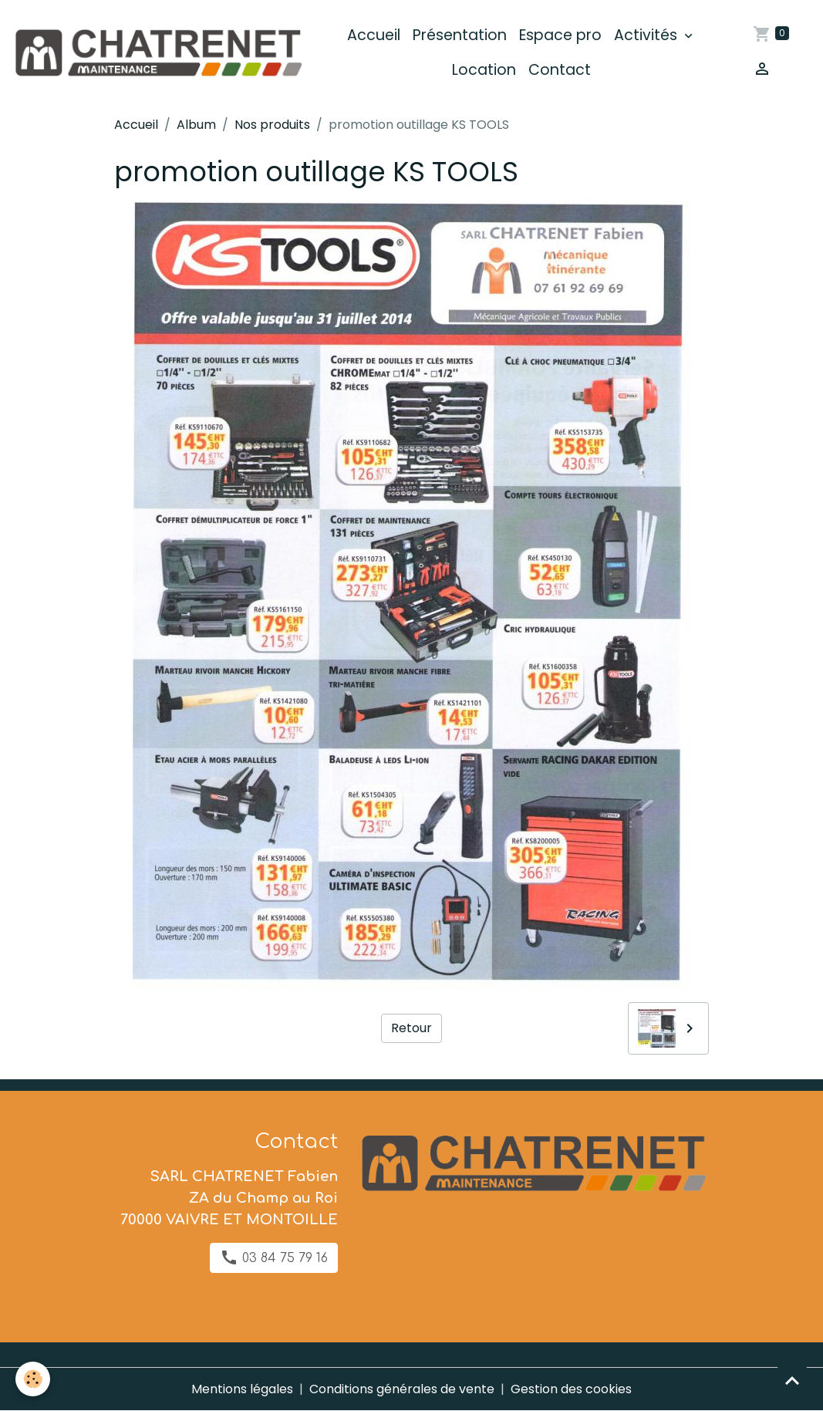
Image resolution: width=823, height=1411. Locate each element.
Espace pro (560, 35)
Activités (647, 35)
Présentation (460, 35)
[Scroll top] (792, 1380)
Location (484, 69)
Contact (559, 69)
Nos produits (272, 124)
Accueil (373, 35)
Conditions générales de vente (401, 1389)
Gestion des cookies (571, 1389)
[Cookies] (32, 1379)
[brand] (157, 53)
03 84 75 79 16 (274, 1257)
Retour (411, 1028)
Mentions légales (242, 1389)
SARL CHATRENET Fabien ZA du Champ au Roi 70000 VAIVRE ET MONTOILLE (229, 1198)
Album (196, 124)
